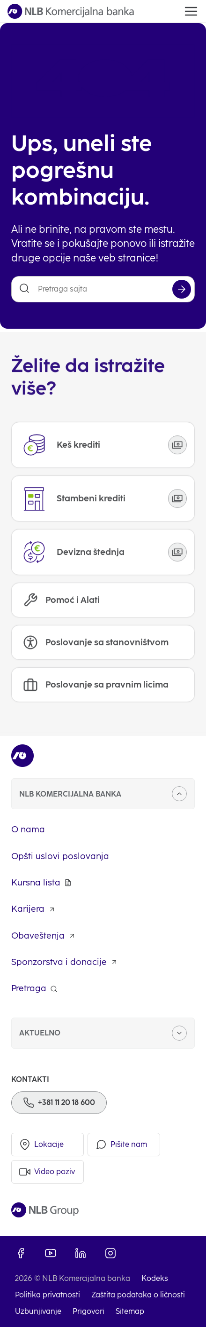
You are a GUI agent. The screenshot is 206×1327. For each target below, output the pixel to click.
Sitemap (130, 1311)
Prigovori (88, 1311)
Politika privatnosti (47, 1294)
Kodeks (154, 1278)
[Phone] (59, 1102)
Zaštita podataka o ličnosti (138, 1294)
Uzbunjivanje (38, 1311)
